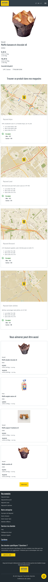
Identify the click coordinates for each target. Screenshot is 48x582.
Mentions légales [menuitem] (6, 535)
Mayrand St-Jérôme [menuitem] (6, 505)
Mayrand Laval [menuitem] (5, 502)
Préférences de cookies (24, 578)
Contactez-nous (8, 554)
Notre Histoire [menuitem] (5, 516)
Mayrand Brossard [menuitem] (6, 500)
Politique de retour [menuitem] (6, 532)
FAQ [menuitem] (2, 529)
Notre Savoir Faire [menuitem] (6, 519)
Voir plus (24, 484)
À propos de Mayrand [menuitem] (7, 513)
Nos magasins (5, 493)
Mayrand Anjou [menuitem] (5, 497)
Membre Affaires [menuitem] (5, 521)
